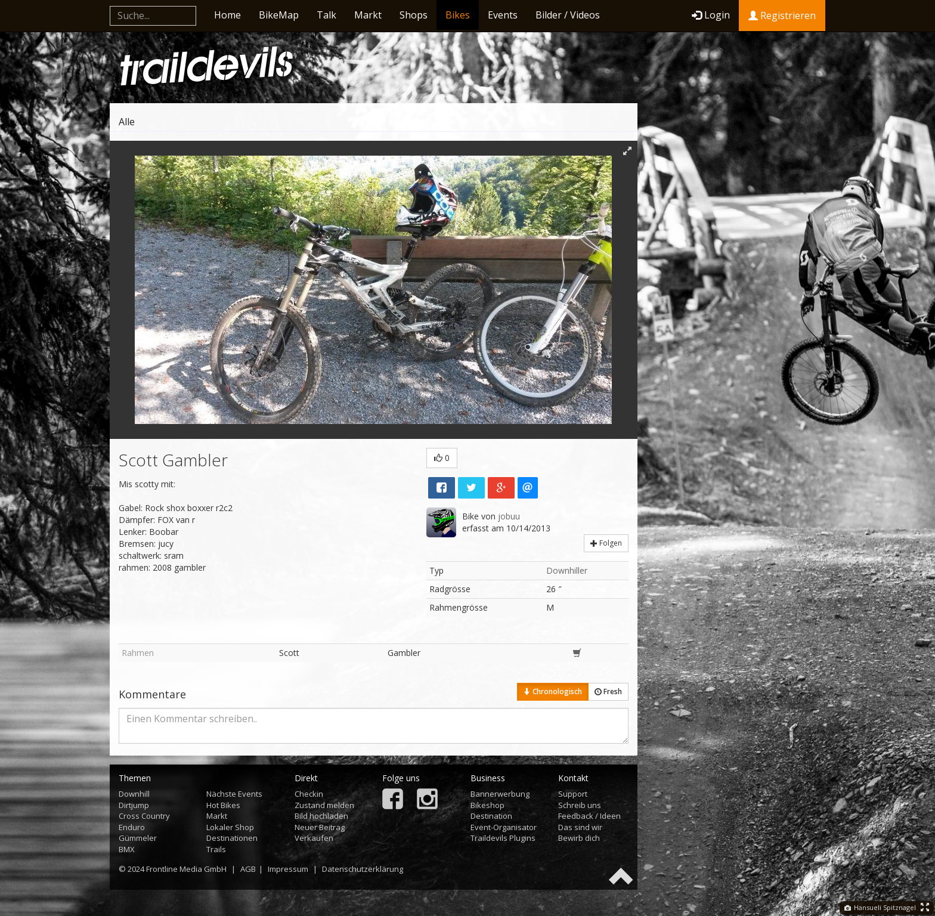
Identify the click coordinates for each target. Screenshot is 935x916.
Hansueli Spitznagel (880, 907)
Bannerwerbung (500, 793)
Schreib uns (579, 805)
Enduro (132, 827)
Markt (368, 14)
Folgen (606, 543)
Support (572, 793)
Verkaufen (314, 838)
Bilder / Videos (567, 14)
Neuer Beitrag (320, 827)
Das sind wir (580, 827)
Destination (491, 815)
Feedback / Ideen (589, 815)
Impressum (288, 869)
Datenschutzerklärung (362, 869)
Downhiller (566, 570)
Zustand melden (324, 805)
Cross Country (144, 815)
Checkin (309, 793)
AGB (248, 869)
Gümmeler (138, 838)
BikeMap (279, 14)
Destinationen (232, 838)
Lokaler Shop (230, 827)
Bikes (457, 14)
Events (503, 14)
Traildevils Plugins (502, 838)
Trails (216, 849)
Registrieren (782, 15)
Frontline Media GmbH (186, 869)
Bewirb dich (579, 838)
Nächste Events (234, 793)
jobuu (509, 516)
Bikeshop (487, 805)
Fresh (608, 691)
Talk (326, 14)
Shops (414, 14)
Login (711, 14)
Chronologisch (553, 691)
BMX (127, 849)
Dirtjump (134, 805)
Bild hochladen (321, 815)
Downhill (134, 793)
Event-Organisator (503, 827)
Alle (127, 121)
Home (227, 14)
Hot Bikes (223, 805)
